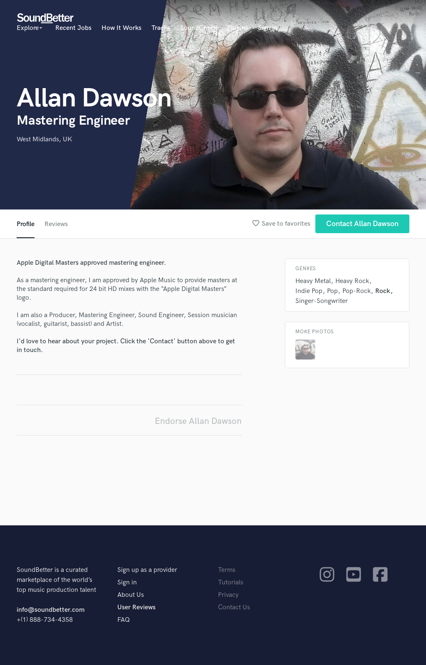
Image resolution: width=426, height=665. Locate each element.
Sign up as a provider (147, 570)
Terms (226, 570)
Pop (332, 291)
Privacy (228, 595)
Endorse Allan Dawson (198, 421)
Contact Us (234, 607)
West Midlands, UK (44, 139)
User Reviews (136, 607)
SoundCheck (198, 28)
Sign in (267, 28)
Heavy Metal (313, 281)
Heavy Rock (352, 281)
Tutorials (230, 582)
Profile (26, 224)
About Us (130, 595)
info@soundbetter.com (50, 610)
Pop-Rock (356, 291)
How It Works (121, 28)
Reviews (56, 224)
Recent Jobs (73, 28)
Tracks (160, 28)
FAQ (123, 620)
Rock (382, 291)
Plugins (237, 28)
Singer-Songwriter (321, 301)
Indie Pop (308, 291)
